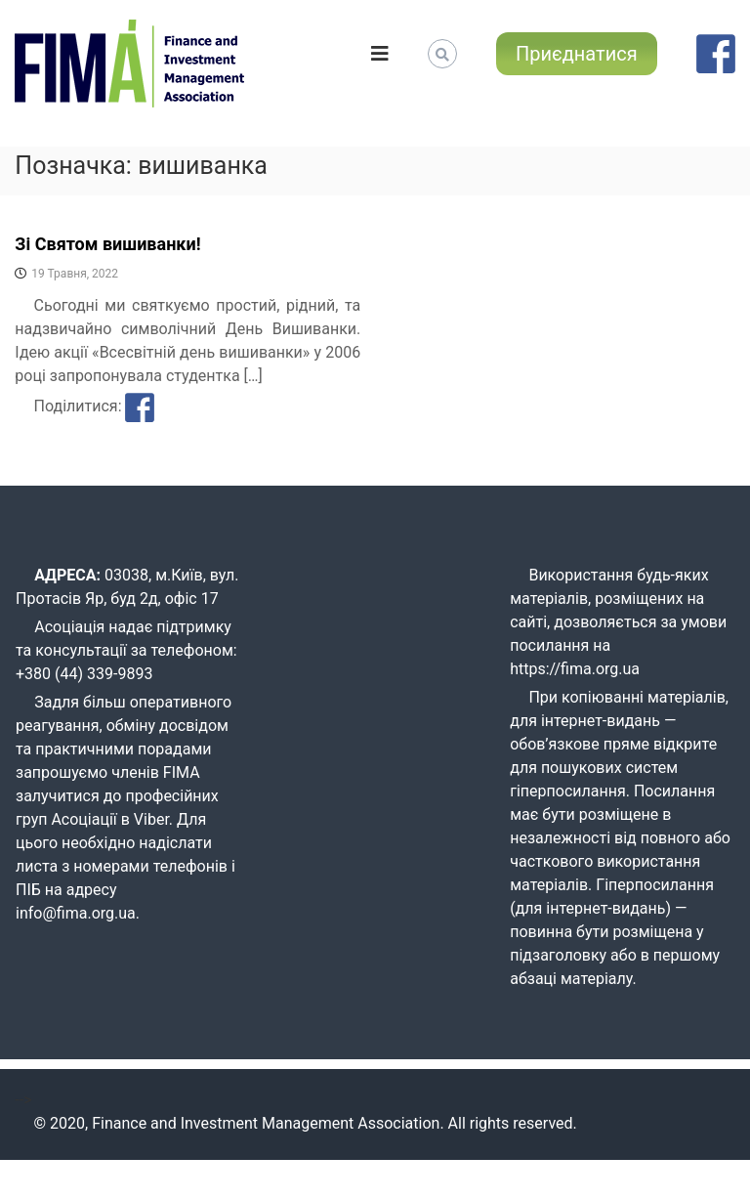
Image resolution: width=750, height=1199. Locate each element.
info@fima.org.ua (76, 913)
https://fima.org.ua (575, 669)
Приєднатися (577, 53)
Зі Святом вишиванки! (107, 244)
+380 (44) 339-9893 (84, 673)
